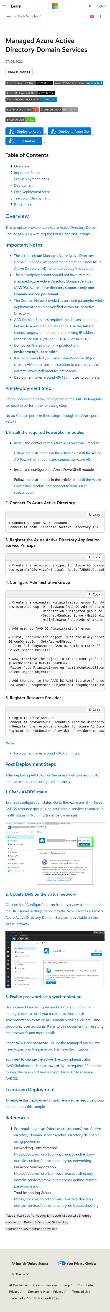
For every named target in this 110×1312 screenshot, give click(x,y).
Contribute (85, 1285)
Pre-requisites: (26, 1128)
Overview (21, 166)
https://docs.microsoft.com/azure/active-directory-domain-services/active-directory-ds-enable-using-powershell (58, 1135)
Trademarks (17, 1298)
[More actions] (101, 16)
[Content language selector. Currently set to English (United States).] (30, 1263)
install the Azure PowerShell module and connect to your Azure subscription (57, 486)
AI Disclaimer (18, 1285)
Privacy (14, 1291)
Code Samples (28, 16)
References (23, 204)
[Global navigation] (4, 6)
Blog (66, 1285)
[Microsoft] (55, 6)
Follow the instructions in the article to (45, 452)
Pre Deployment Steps (31, 178)
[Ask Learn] (92, 16)
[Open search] (90, 6)
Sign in (101, 6)
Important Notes (27, 172)
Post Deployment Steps (32, 191)
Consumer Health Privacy (45, 1291)
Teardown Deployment (32, 198)
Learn (9, 16)
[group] (55, 568)
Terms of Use (81, 1291)
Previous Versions (45, 1285)
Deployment (23, 185)
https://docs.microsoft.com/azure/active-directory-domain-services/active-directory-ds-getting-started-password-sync (56, 1179)
